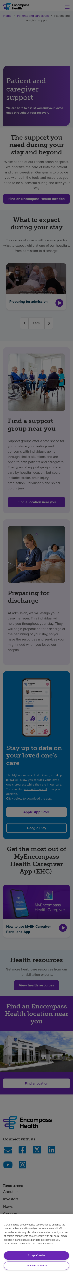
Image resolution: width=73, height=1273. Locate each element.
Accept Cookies (36, 1255)
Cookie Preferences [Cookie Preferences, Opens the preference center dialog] (36, 1265)
